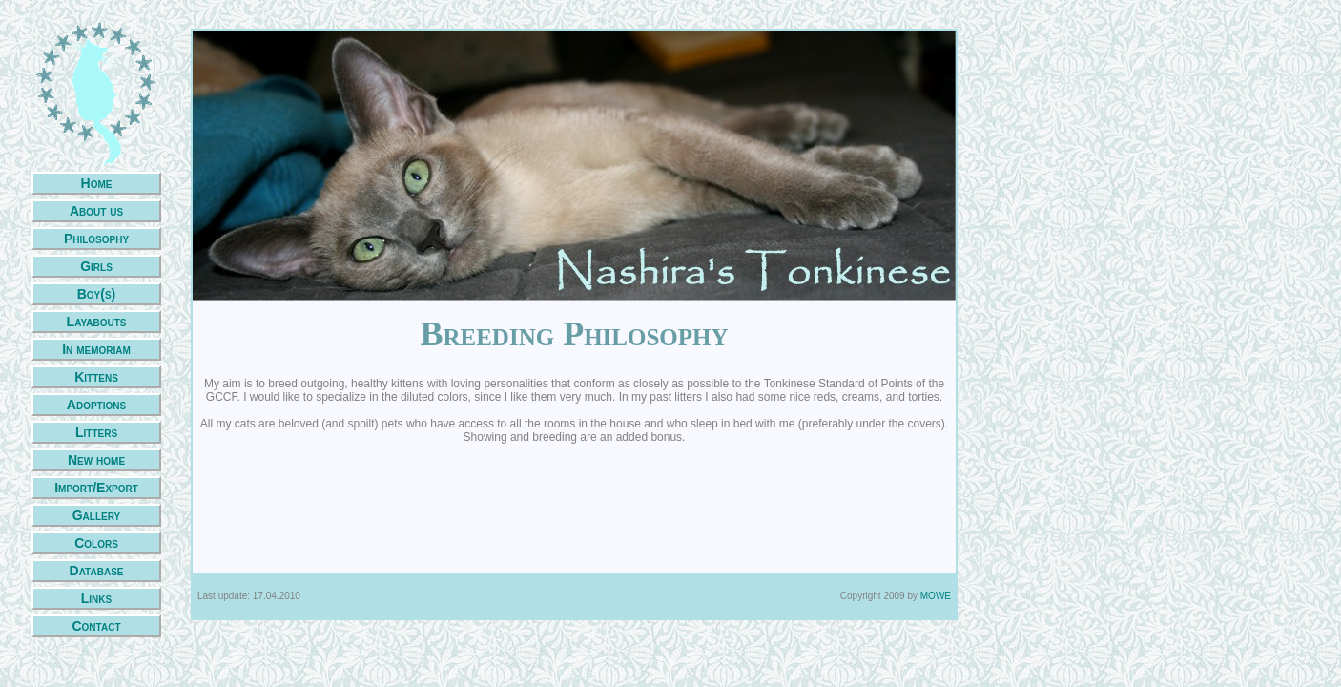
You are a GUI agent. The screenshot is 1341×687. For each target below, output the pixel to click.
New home (96, 460)
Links (96, 598)
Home (97, 183)
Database (97, 570)
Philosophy (96, 238)
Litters (96, 432)
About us (96, 211)
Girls (96, 266)
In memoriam (96, 349)
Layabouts (97, 321)
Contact (96, 626)
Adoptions (96, 404)
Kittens (96, 377)
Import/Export (96, 487)
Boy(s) (96, 294)
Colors (96, 543)
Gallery (96, 515)
